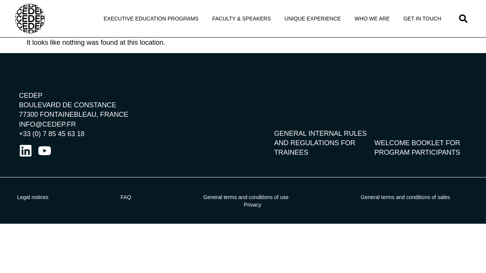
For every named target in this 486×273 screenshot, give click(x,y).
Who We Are (372, 19)
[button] (463, 18)
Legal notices (33, 197)
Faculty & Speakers (241, 19)
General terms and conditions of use (246, 197)
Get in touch (422, 19)
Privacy (252, 205)
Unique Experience (312, 19)
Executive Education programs (151, 19)
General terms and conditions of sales (405, 197)
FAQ (125, 197)
